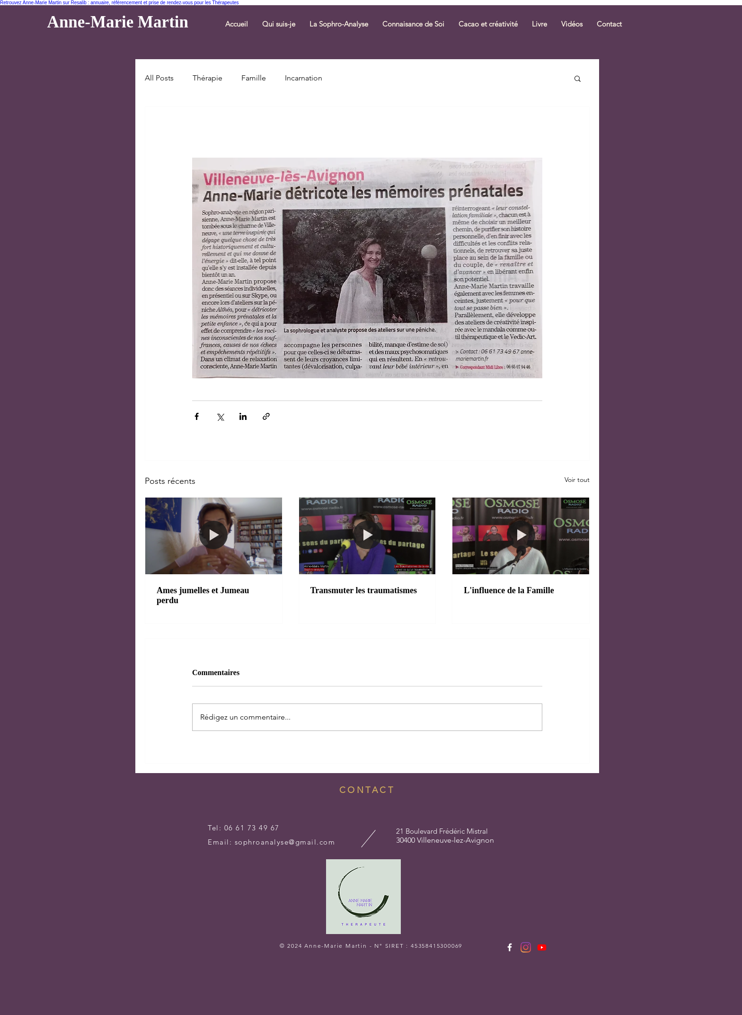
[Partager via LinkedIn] (242, 416)
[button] (338, 24)
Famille (253, 77)
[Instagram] (526, 947)
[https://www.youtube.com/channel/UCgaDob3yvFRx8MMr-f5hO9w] (542, 947)
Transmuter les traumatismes (363, 590)
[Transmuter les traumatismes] (367, 536)
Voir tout (577, 479)
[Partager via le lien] (266, 416)
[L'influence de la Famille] (520, 536)
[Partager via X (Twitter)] (219, 416)
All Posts (159, 77)
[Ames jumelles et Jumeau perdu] (213, 536)
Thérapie (207, 77)
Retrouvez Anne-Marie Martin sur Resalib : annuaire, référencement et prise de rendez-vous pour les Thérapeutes (119, 2)
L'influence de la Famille (509, 590)
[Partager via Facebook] (196, 416)
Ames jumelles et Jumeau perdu (203, 595)
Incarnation (303, 77)
